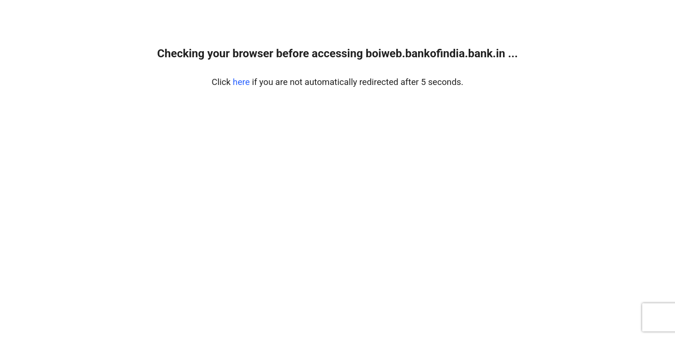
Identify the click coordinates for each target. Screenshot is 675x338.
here (241, 82)
